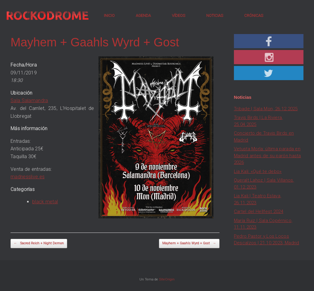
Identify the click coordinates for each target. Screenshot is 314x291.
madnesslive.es (28, 177)
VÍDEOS (178, 15)
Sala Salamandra (29, 100)
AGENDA (143, 15)
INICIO (109, 15)
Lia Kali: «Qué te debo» (258, 171)
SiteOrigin (167, 279)
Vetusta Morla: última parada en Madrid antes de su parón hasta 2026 (267, 155)
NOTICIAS (214, 15)
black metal (45, 202)
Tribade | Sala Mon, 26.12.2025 (266, 108)
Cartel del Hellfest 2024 (258, 211)
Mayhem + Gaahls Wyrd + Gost (189, 243)
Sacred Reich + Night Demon (39, 243)
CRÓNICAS (253, 15)
